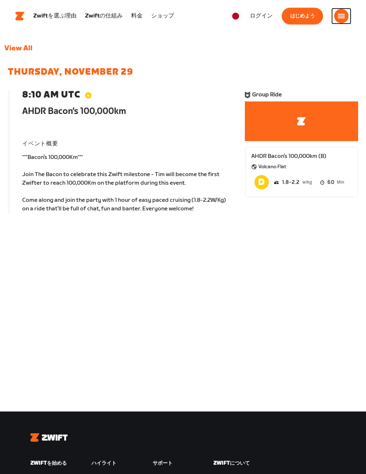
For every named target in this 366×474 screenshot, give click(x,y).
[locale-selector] (235, 16)
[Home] (20, 16)
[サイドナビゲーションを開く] (341, 16)
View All (18, 48)
